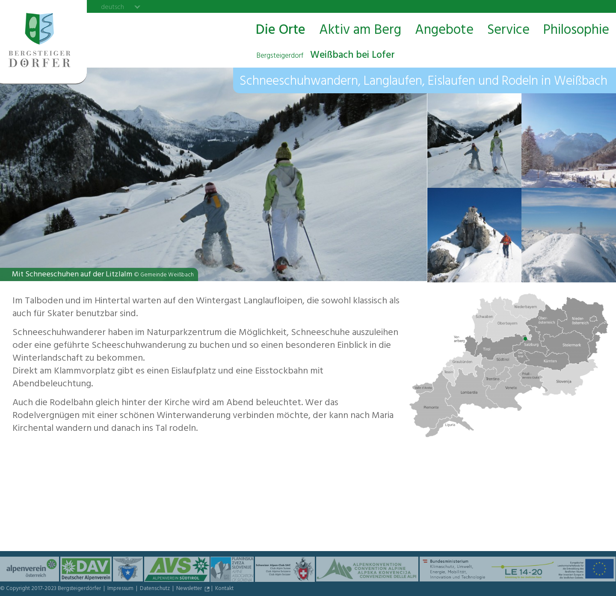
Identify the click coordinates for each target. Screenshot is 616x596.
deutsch (112, 7)
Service (508, 30)
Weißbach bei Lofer (325, 56)
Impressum (121, 589)
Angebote (444, 30)
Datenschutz (155, 589)
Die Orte (280, 30)
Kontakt (224, 589)
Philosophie (576, 30)
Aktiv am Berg (360, 30)
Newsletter (189, 589)
